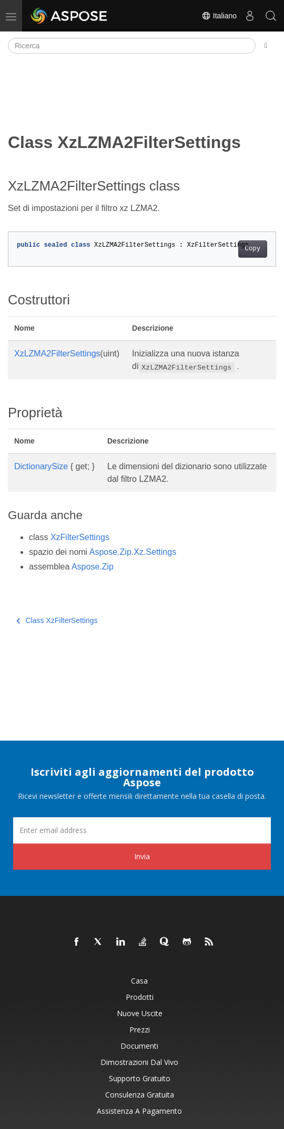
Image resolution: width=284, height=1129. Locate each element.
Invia (142, 856)
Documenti (139, 1046)
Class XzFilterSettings (56, 620)
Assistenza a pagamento (139, 1111)
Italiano (219, 15)
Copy (252, 248)
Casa (139, 981)
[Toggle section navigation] (266, 45)
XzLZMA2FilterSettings (57, 353)
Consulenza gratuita (139, 1095)
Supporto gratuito (139, 1078)
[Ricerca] (132, 46)
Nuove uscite (140, 1013)
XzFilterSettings (79, 537)
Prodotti (140, 997)
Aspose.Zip (93, 566)
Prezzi (139, 1030)
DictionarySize (41, 466)
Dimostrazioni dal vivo (139, 1062)
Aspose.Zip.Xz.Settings (132, 551)
